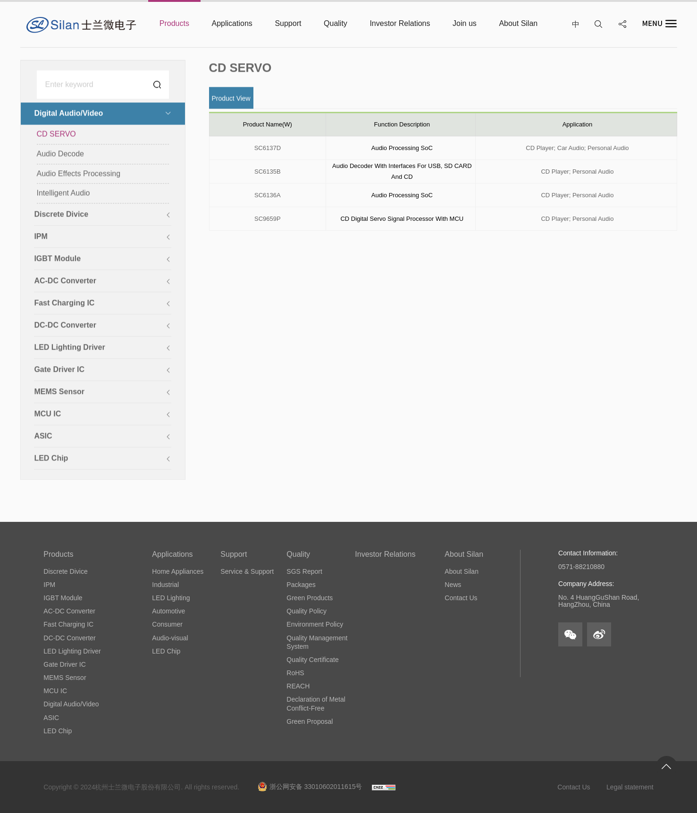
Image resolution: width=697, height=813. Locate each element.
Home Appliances (177, 571)
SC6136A (267, 195)
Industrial (165, 584)
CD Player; (540, 147)
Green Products (309, 598)
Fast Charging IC (68, 624)
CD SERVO (56, 135)
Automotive (168, 611)
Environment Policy (314, 624)
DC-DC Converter (69, 638)
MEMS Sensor (64, 677)
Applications (172, 554)
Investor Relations (385, 554)
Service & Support (247, 571)
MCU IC (55, 691)
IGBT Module (62, 598)
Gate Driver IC (64, 664)
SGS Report (304, 571)
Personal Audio (608, 147)
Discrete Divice (65, 571)
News (453, 584)
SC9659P (267, 218)
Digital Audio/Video (71, 704)
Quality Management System (316, 642)
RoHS (295, 673)
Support (233, 554)
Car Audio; (571, 147)
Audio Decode (60, 155)
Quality (298, 554)
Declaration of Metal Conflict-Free (315, 704)
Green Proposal (309, 721)
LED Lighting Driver (72, 651)
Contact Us (461, 598)
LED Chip (57, 731)
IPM (49, 584)
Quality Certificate (312, 659)
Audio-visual (170, 638)
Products (58, 554)
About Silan (464, 554)
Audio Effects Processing (79, 174)
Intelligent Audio (63, 194)
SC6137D (267, 147)
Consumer (167, 624)
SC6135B (267, 171)
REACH (298, 686)
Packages (300, 584)
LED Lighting (171, 598)
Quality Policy (306, 611)
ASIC (51, 717)
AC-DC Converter (69, 611)
